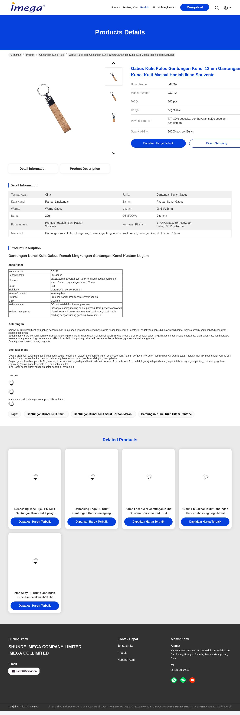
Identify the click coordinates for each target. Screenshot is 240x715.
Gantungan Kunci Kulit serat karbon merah (103, 414)
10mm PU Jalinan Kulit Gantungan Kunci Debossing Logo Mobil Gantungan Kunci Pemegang (205, 511)
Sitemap (33, 706)
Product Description (85, 168)
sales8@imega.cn (24, 671)
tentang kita (130, 7)
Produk (144, 7)
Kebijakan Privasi (17, 706)
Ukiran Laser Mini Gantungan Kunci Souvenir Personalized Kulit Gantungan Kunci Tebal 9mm (148, 511)
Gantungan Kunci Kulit (51, 54)
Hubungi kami (166, 7)
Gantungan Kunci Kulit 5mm (45, 414)
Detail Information (32, 168)
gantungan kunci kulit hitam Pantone (166, 414)
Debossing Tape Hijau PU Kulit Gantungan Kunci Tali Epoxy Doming (34, 511)
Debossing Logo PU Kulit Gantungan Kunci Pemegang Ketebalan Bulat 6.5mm (91, 511)
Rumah (116, 7)
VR (153, 7)
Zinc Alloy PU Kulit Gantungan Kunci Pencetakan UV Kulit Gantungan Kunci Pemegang (34, 595)
